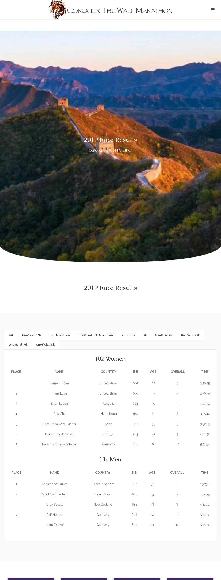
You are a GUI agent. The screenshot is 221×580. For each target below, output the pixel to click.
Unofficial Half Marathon (95, 335)
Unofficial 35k (45, 344)
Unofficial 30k (18, 344)
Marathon (128, 335)
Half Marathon (59, 335)
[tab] (11, 335)
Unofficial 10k (31, 335)
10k (11, 335)
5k (145, 335)
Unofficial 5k (163, 335)
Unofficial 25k (190, 335)
